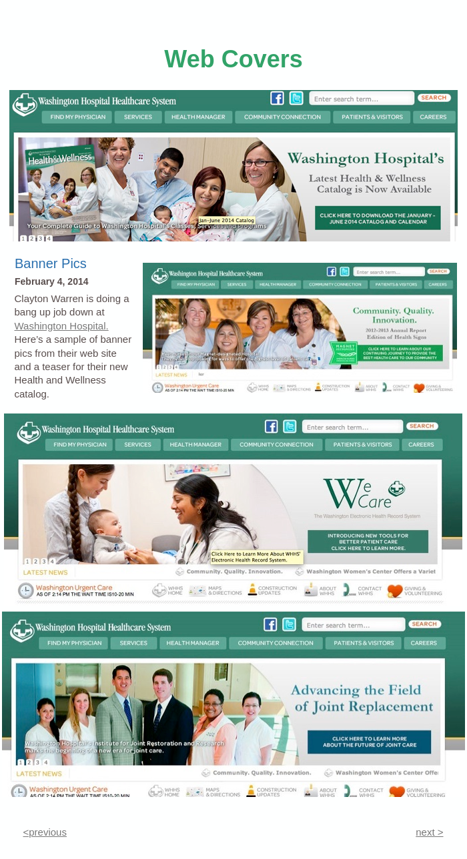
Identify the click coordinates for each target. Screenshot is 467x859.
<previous (45, 832)
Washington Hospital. (62, 325)
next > (429, 832)
